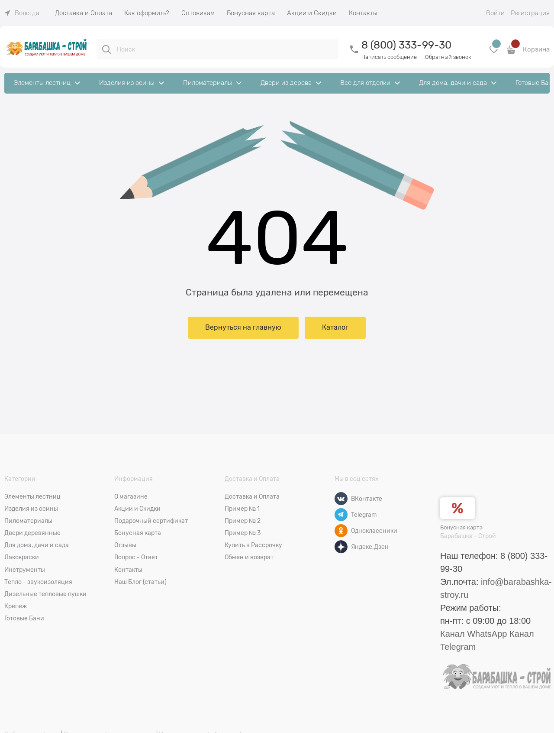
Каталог (335, 327)
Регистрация (530, 13)
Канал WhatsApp (473, 634)
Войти (495, 13)
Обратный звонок (448, 57)
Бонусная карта (461, 527)
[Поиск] (106, 49)
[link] (21, 13)
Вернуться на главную (243, 327)
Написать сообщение (389, 57)
